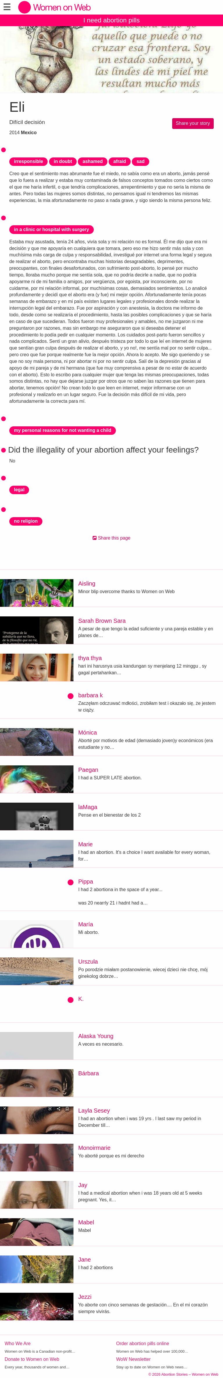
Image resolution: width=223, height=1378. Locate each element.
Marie (85, 844)
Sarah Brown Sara (101, 621)
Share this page (112, 537)
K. (81, 999)
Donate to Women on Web (32, 1359)
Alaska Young (95, 1036)
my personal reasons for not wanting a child (62, 430)
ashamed (92, 161)
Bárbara (88, 1073)
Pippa (85, 881)
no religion (26, 521)
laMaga (87, 807)
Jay (82, 1185)
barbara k (90, 695)
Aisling (86, 583)
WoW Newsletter (133, 1359)
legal (19, 489)
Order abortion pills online (142, 1343)
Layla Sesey (94, 1110)
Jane (84, 1259)
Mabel (86, 1222)
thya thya (90, 658)
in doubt (63, 161)
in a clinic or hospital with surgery (51, 229)
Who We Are (18, 1343)
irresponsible (28, 161)
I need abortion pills (111, 20)
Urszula (88, 961)
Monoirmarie (94, 1148)
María (85, 924)
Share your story (193, 123)
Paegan (88, 770)
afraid (119, 161)
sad (140, 161)
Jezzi (84, 1297)
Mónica (87, 732)
